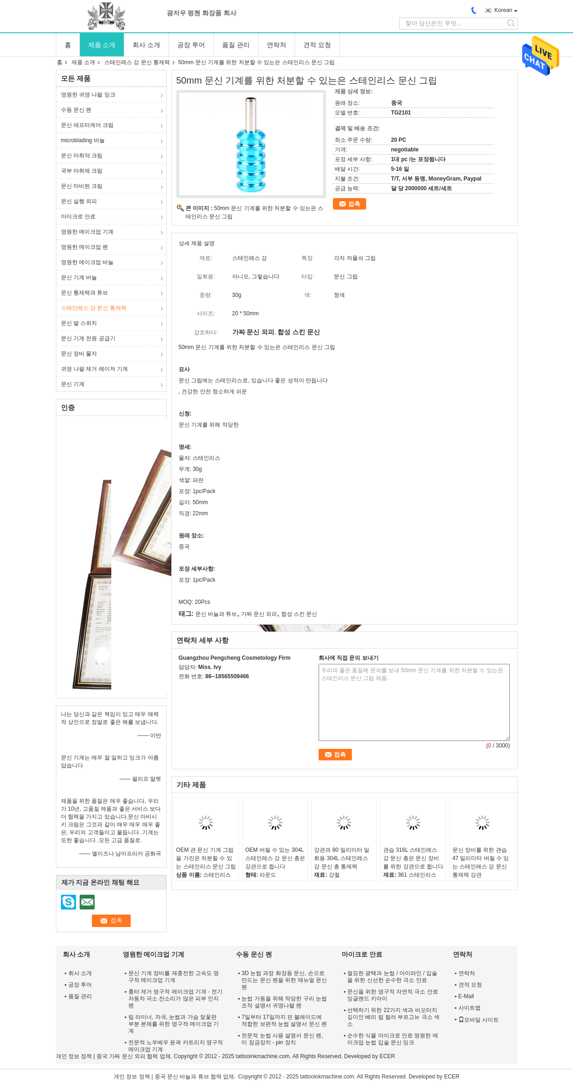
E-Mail (466, 996)
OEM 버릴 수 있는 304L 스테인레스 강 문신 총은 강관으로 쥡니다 (275, 858)
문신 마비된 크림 (82, 186)
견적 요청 (317, 44)
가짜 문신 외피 (259, 614)
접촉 (354, 203)
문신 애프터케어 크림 (87, 125)
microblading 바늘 (83, 140)
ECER (387, 1056)
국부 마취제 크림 (82, 171)
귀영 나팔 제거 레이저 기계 (94, 369)
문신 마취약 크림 (82, 155)
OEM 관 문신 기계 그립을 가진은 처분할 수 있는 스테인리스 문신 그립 (206, 858)
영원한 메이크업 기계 (87, 232)
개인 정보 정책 (74, 1056)
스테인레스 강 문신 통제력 (137, 62)
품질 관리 (236, 44)
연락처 (276, 44)
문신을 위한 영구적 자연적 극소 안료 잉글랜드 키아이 (392, 995)
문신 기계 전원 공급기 (88, 338)
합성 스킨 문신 (299, 614)
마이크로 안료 (78, 216)
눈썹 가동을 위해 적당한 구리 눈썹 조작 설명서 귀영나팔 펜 (284, 1002)
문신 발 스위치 (79, 323)
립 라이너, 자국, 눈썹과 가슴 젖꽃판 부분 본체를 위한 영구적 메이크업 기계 (173, 1024)
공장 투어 (191, 44)
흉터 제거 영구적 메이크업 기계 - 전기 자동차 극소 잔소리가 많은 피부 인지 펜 (175, 998)
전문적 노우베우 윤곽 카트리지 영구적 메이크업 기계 (175, 1046)
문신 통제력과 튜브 (85, 292)
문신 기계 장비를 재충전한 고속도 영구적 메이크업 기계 (173, 976)
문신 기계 (72, 384)
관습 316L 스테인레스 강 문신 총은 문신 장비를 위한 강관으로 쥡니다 (413, 858)
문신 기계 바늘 (79, 277)
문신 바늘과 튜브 (216, 614)
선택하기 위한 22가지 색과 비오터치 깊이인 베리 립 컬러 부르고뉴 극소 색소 (393, 1017)
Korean (504, 10)
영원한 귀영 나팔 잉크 (88, 94)
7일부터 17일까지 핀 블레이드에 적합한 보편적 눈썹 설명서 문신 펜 (284, 1020)
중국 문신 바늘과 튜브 (182, 1076)
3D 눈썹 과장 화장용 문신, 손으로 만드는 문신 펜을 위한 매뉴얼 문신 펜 (284, 980)
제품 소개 (102, 44)
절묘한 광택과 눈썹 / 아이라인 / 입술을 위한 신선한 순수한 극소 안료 (392, 976)
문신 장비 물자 (79, 353)
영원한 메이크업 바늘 (87, 262)
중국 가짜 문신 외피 (121, 1056)
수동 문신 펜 (76, 110)
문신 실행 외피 (79, 201)
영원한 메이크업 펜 (85, 247)
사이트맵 (469, 1008)
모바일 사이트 (478, 1020)
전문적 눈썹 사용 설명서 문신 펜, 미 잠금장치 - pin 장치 (282, 1039)
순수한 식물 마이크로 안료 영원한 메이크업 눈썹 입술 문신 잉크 (392, 1039)
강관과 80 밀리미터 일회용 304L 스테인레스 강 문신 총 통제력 (341, 858)
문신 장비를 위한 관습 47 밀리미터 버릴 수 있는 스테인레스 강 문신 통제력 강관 (480, 862)
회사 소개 (146, 44)
